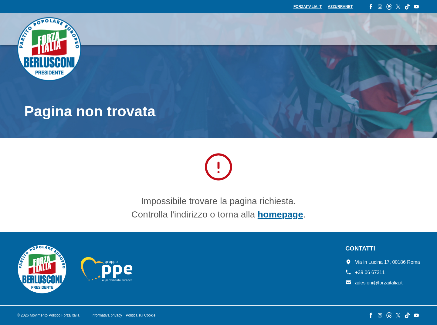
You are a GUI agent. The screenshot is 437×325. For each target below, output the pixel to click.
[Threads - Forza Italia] (389, 6)
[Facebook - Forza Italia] (370, 6)
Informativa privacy (107, 315)
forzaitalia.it (307, 7)
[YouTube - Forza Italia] (416, 6)
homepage (280, 214)
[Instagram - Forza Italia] (380, 6)
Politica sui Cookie (140, 315)
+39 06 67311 (370, 272)
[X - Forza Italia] (398, 6)
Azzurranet (340, 7)
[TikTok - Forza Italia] (407, 6)
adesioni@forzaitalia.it (379, 282)
